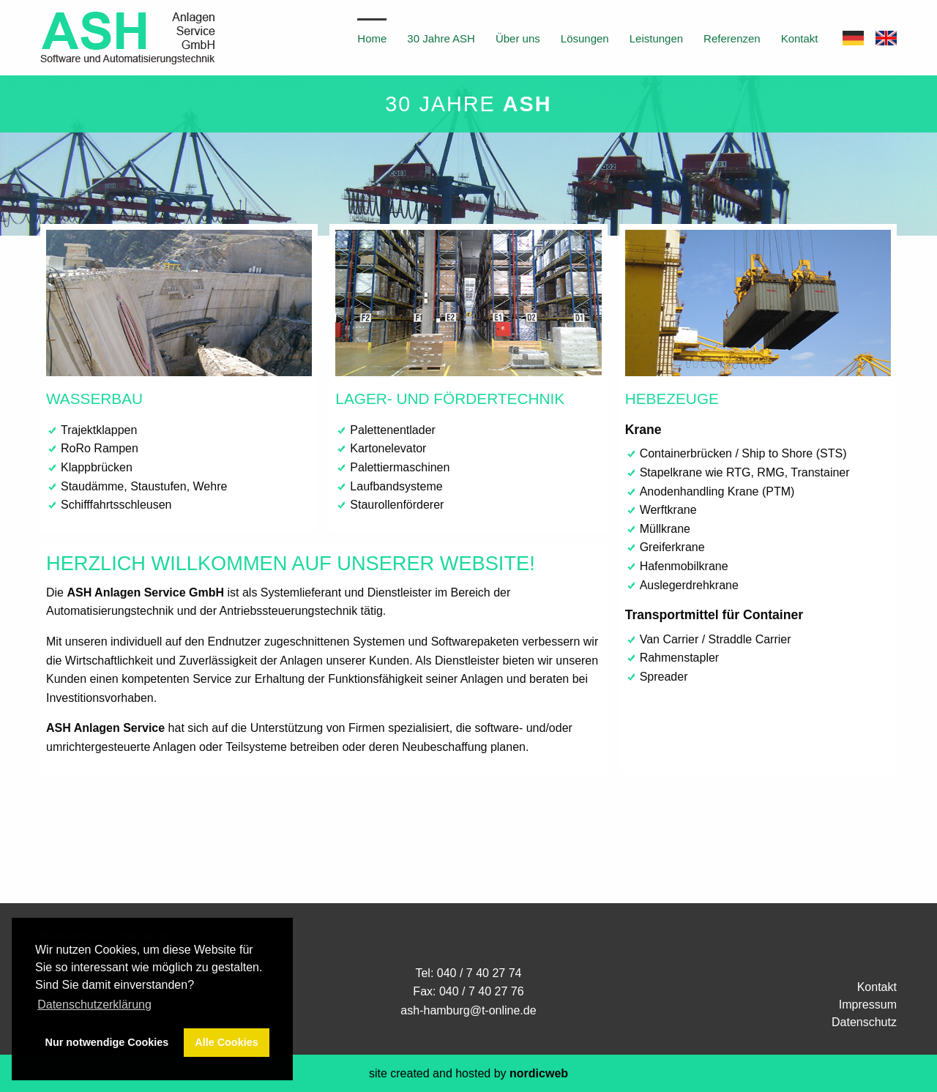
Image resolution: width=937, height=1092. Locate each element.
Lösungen (585, 38)
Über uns (518, 38)
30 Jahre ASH (441, 38)
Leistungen (656, 38)
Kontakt (799, 38)
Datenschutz (864, 1022)
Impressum (868, 1004)
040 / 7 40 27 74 (479, 973)
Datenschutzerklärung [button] (94, 1004)
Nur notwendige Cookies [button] (107, 1042)
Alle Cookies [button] (226, 1042)
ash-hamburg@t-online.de (468, 1010)
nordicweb (538, 1073)
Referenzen (732, 38)
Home (372, 38)
